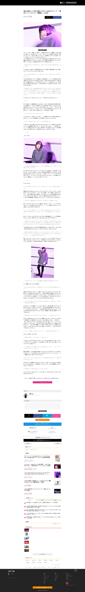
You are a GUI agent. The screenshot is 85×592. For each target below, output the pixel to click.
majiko (26, 449)
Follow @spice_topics (33, 428)
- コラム (55, 578)
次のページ (42, 382)
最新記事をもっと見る (57, 523)
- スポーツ (44, 581)
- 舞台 (44, 574)
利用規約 (67, 578)
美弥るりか (27, 560)
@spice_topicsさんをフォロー (13, 577)
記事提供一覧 (68, 574)
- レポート (55, 577)
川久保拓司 (27, 562)
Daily (30, 500)
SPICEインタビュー (33, 449)
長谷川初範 (39, 562)
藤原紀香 (45, 560)
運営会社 (67, 573)
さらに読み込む (45, 554)
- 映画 (44, 582)
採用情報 (67, 577)
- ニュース (55, 574)
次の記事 (58, 443)
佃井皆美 (33, 562)
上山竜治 (56, 560)
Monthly (55, 500)
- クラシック (45, 577)
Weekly (42, 500)
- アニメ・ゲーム (45, 578)
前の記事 (26, 443)
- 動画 (55, 573)
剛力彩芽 (51, 560)
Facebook (12, 573)
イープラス (25, 567)
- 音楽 (44, 573)
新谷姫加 (45, 562)
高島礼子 (39, 560)
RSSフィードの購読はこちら (43, 419)
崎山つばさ (33, 560)
